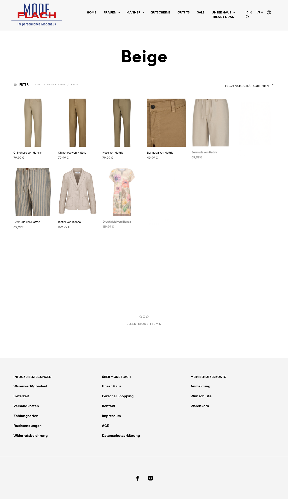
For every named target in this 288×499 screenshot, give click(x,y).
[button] (248, 12)
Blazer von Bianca (69, 220)
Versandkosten (26, 406)
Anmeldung (200, 386)
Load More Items (144, 324)
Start (38, 85)
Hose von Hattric (113, 152)
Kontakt (108, 406)
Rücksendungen (28, 425)
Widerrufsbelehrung (31, 435)
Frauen (110, 12)
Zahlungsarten (26, 415)
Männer (133, 12)
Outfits (184, 12)
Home (91, 12)
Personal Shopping (118, 396)
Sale (200, 12)
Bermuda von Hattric (160, 151)
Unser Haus (221, 12)
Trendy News (223, 17)
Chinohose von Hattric (28, 152)
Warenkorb (200, 406)
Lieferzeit (21, 396)
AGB (106, 425)
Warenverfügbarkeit (30, 386)
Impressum (111, 415)
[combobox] (235, 85)
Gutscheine (160, 12)
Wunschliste (201, 396)
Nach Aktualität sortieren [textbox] (247, 86)
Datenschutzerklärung (121, 435)
